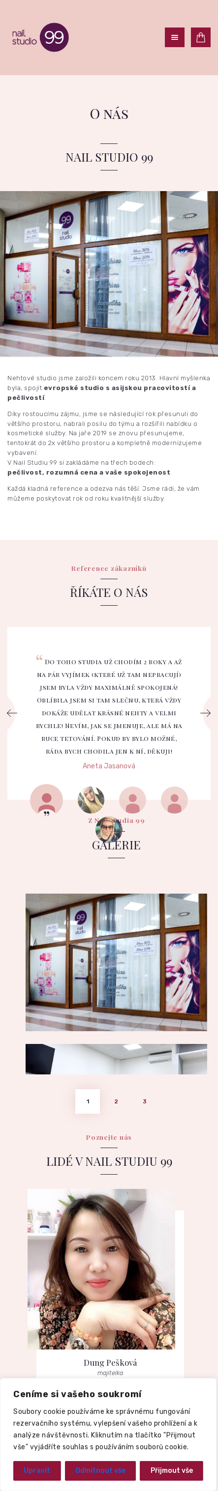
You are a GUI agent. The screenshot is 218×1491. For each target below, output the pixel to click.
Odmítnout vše (100, 1470)
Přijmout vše (172, 1470)
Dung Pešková (110, 1182)
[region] (108, 1434)
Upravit (37, 1470)
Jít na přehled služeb (109, 1371)
